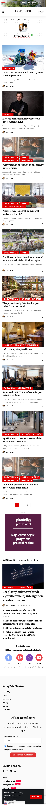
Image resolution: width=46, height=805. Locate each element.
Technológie (24, 587)
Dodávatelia (11, 157)
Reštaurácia (11, 160)
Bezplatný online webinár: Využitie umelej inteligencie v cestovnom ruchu (23, 596)
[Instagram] (29, 661)
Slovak (9, 803)
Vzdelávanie (25, 388)
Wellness (26, 160)
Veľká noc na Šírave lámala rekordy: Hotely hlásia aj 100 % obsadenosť (18, 635)
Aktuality (9, 587)
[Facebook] (8, 661)
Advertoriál (10, 86)
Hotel (24, 157)
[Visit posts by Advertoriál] (3, 86)
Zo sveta (9, 68)
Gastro (8, 114)
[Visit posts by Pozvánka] (3, 605)
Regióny (19, 345)
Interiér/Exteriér (14, 207)
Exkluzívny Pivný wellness (17, 349)
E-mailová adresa (11, 736)
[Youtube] (39, 661)
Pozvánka (9, 388)
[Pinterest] (19, 661)
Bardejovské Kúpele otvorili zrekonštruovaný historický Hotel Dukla (20, 613)
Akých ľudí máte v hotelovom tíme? (23, 628)
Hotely (8, 345)
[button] (36, 797)
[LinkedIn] (14, 771)
